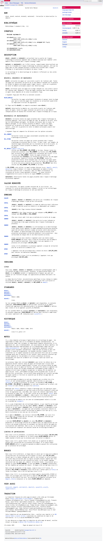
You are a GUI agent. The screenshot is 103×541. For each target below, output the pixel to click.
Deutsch (64, 39)
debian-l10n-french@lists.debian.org (30, 522)
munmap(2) (20, 401)
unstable (7, 5)
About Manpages (14, 3)
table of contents (68, 19)
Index (6, 3)
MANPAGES (7, 0)
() (6, 290)
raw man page (66, 15)
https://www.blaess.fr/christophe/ (21, 498)
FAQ (22, 3)
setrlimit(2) (23, 487)
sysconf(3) (37, 314)
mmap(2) (49, 167)
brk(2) (13, 479)
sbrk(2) (55, 167)
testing (64, 30)
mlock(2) (7, 8)
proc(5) (45, 487)
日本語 (64, 47)
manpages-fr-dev (14, 5)
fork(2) (8, 381)
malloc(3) (8, 169)
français (64, 44)
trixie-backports (66, 28)
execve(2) (8, 382)
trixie (63, 25)
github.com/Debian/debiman (20, 538)
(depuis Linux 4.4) (14, 148)
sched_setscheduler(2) (12, 348)
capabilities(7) (10, 488)
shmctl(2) (31, 487)
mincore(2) (9, 487)
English (64, 42)
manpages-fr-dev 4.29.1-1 (29, 530)
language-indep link (68, 10)
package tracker (67, 12)
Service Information (30, 3)
